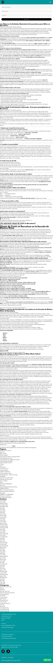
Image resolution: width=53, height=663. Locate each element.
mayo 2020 (2, 551)
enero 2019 (2, 561)
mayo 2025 (2, 511)
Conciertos (2, 597)
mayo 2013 (2, 583)
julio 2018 (2, 562)
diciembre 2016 (3, 571)
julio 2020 (2, 548)
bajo (24, 134)
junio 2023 (2, 529)
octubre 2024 (3, 517)
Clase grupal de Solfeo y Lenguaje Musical (10, 456)
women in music (3, 610)
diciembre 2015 (3, 577)
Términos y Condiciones (5, 496)
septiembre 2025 (4, 506)
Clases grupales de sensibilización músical (9, 459)
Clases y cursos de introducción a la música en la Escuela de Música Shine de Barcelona (26, 310)
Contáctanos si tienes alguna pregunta (9, 104)
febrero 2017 (3, 570)
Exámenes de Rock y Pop (6, 479)
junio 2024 (2, 518)
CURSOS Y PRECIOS (5, 471)
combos (2, 256)
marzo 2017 (2, 568)
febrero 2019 (3, 559)
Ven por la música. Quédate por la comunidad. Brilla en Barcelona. (17, 441)
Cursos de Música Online (6, 473)
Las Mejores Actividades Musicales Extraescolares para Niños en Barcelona (25, 24)
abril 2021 (2, 539)
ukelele (48, 40)
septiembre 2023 (4, 527)
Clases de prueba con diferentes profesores (10, 163)
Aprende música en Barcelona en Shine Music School (20, 354)
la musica (2, 601)
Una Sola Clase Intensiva (6, 497)
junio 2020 (2, 550)
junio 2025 (2, 509)
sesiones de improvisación (20, 411)
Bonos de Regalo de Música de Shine (8, 486)
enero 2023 (2, 532)
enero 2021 (2, 541)
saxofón (12, 135)
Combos (2, 464)
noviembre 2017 (3, 564)
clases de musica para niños (6, 592)
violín (26, 132)
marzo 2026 (3, 500)
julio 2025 (2, 508)
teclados (26, 138)
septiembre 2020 (4, 545)
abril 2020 (2, 553)
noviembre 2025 (4, 505)
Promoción (2, 485)
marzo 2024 (3, 521)
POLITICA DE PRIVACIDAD (6, 483)
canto (43, 40)
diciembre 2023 (3, 524)
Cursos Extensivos (4, 468)
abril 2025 (2, 512)
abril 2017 (2, 567)
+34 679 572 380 (7, 636)
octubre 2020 (3, 544)
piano (29, 132)
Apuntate (2, 452)
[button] (47, 660)
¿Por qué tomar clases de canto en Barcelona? (18, 223)
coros (46, 255)
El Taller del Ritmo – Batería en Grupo (8, 474)
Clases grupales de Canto (6, 458)
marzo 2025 (3, 514)
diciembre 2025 (3, 503)
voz (26, 137)
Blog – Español (3, 453)
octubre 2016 (3, 573)
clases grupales (3, 594)
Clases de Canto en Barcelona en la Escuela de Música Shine (24, 227)
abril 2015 (2, 580)
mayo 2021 (2, 538)
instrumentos (3, 600)
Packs (1, 482)
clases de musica (4, 591)
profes (1, 606)
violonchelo (35, 132)
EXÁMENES (2, 476)
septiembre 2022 (4, 533)
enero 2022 (3, 535)
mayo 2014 (2, 582)
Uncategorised (8, 105)
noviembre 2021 (3, 536)
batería (40, 40)
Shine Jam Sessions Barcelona (7, 490)
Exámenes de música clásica (6, 477)
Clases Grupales (4, 455)
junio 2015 (2, 579)
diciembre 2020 (3, 542)
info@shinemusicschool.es (9, 638)
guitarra (31, 40)
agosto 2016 (3, 576)
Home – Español (3, 480)
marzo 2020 (3, 555)
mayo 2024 (2, 520)
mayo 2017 (2, 565)
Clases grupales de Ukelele (6, 461)
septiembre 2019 (4, 556)
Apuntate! (26, 19)
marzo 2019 (2, 558)
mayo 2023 (2, 530)
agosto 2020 (3, 547)
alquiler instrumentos (5, 586)
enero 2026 (2, 502)
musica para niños (4, 603)
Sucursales (2, 493)
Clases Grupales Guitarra (6, 462)
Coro (1, 465)
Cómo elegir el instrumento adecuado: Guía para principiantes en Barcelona (25, 108)
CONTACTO (3, 467)
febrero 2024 (3, 523)
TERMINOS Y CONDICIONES (6, 494)
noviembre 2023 (4, 526)
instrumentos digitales (36, 138)
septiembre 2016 (4, 574)
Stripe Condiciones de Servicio (7, 491)
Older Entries (3, 444)
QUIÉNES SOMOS (4, 488)
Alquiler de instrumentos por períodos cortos (10, 165)
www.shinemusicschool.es (9, 437)
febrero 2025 (3, 515)
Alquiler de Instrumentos (5, 450)
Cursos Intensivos (4, 470)
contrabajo (22, 135)
